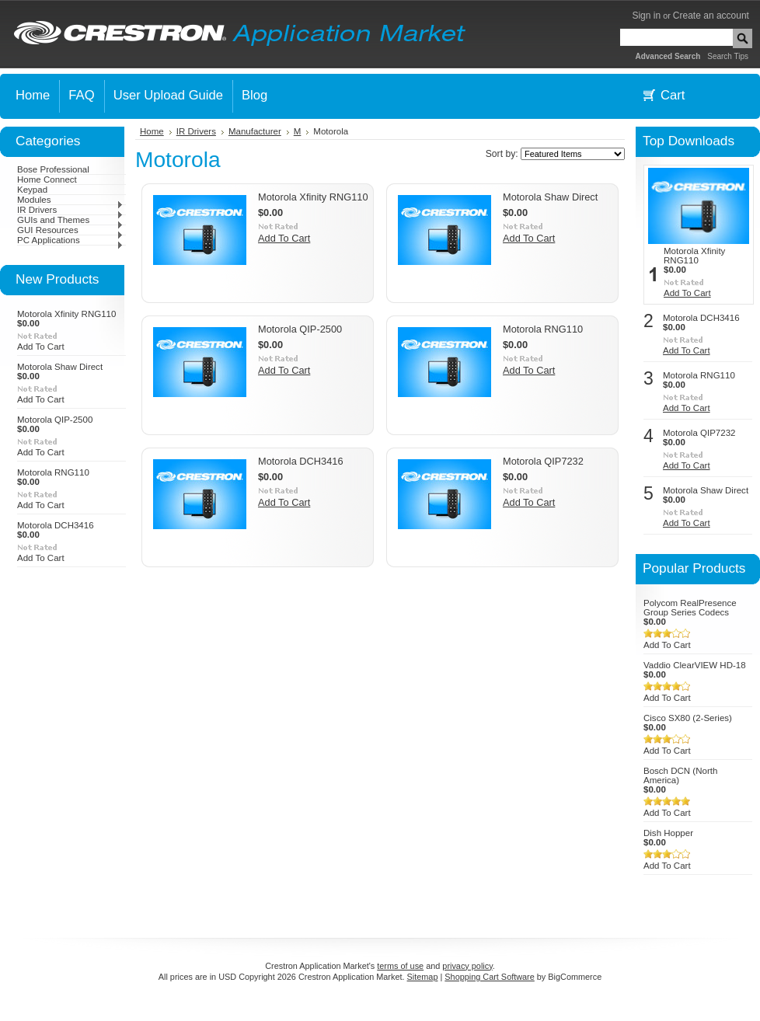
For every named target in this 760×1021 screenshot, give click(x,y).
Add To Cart (40, 346)
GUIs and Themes (70, 220)
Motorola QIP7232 (543, 461)
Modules (70, 199)
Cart (673, 95)
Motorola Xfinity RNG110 (66, 314)
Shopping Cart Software (489, 976)
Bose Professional (53, 169)
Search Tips (727, 56)
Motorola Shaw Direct (60, 366)
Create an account (711, 15)
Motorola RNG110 (53, 472)
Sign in (646, 15)
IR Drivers (70, 209)
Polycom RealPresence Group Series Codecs (690, 607)
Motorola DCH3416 (55, 525)
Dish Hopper (668, 833)
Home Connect (47, 179)
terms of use (400, 965)
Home (152, 131)
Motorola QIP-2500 (54, 419)
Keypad (32, 189)
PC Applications (70, 240)
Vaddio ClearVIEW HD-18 (694, 665)
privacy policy (467, 965)
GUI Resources (70, 230)
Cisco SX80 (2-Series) (687, 718)
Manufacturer (254, 131)
